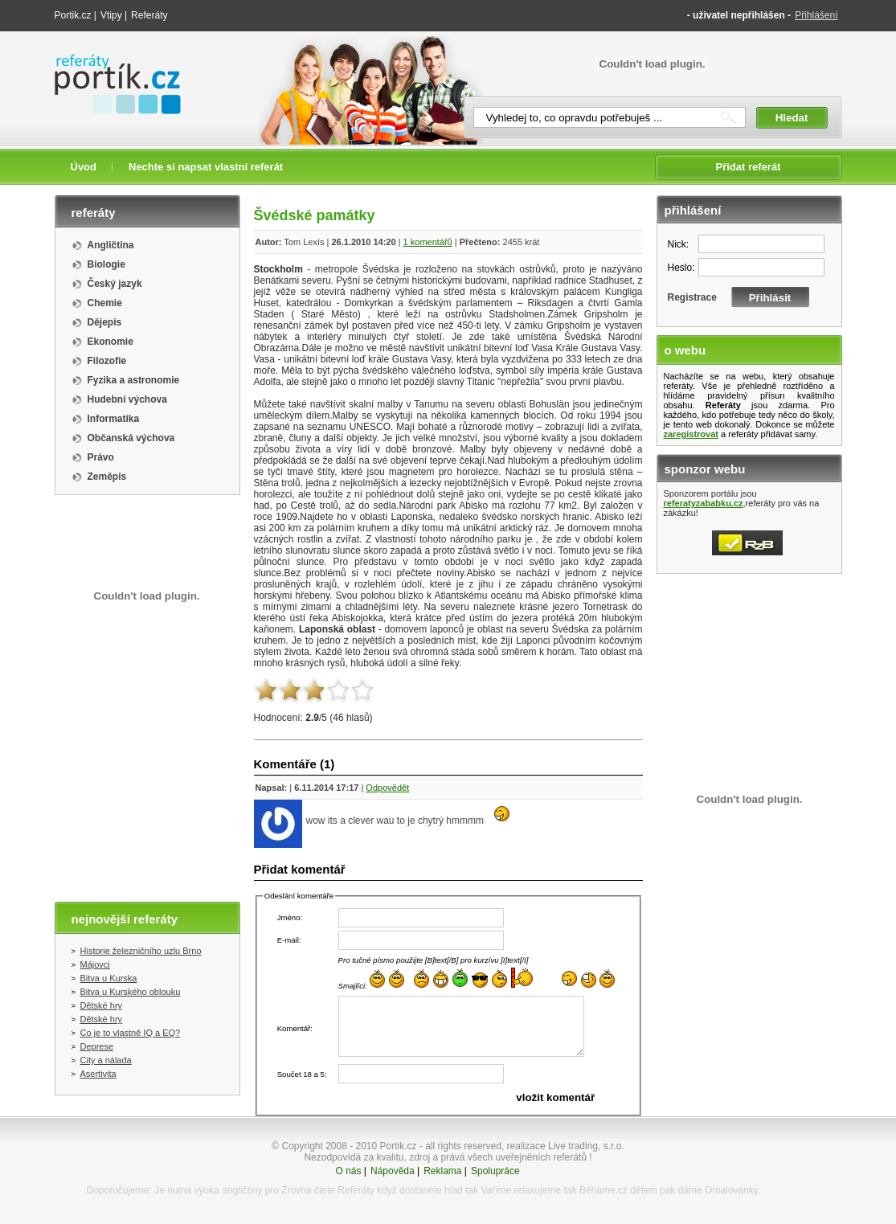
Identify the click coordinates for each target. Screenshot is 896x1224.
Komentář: (295, 1028)
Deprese (97, 1046)
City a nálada (106, 1060)
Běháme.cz (603, 1190)
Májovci (95, 964)
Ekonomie (110, 341)
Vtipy (111, 15)
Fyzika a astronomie (134, 380)
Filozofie (107, 360)
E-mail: (289, 939)
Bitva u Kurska (108, 978)
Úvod (84, 167)
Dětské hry (101, 1005)
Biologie (106, 264)
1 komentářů (427, 242)
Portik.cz (73, 15)
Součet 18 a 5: (302, 1074)
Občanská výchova (131, 438)
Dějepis (105, 322)
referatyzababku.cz (703, 503)
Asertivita (98, 1074)
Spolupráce (495, 1171)
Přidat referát (748, 167)
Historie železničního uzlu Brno (141, 951)
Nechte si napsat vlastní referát (206, 167)
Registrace (692, 297)
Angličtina (111, 245)
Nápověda (392, 1171)
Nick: (678, 244)
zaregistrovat (691, 434)
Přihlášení (816, 15)
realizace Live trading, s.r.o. (565, 1146)
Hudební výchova (127, 399)
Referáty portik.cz (110, 62)
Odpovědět (387, 787)
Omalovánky (731, 1190)
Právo (101, 457)
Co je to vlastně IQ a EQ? (130, 1033)
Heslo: (681, 267)
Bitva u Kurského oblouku (130, 992)
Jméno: (289, 917)
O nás (349, 1171)
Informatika (114, 418)
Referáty (149, 15)
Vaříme (496, 1190)
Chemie (105, 303)
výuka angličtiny (228, 1190)
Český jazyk (115, 283)
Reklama (442, 1171)
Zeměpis (107, 476)
